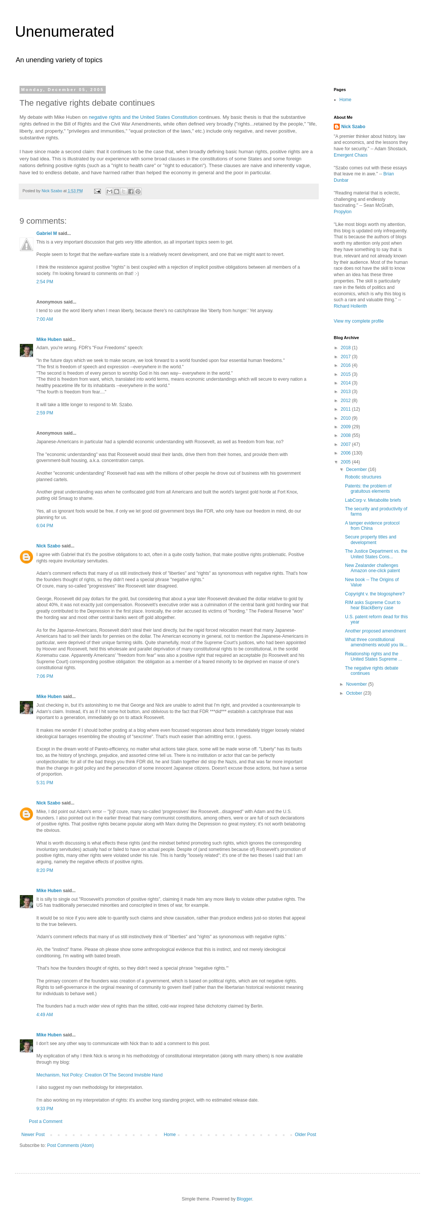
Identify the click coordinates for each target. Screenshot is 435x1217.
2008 (346, 435)
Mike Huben (49, 339)
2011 (346, 409)
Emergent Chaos (351, 155)
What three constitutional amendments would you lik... (376, 642)
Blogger (244, 1199)
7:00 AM (44, 319)
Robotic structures (363, 477)
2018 (346, 347)
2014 (346, 383)
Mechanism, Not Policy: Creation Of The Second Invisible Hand (99, 1075)
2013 (346, 391)
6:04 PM (44, 525)
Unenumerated (64, 31)
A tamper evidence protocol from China (372, 525)
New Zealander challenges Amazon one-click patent (372, 568)
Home (170, 1134)
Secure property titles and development (370, 539)
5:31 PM (44, 782)
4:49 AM (44, 1014)
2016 (346, 365)
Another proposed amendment (375, 631)
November (357, 684)
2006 (346, 453)
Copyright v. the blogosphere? (375, 594)
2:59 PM (44, 413)
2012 (346, 400)
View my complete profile (359, 321)
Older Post (305, 1134)
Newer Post (33, 1134)
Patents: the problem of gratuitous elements (368, 488)
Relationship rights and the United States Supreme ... (373, 656)
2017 (346, 356)
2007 (346, 444)
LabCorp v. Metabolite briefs (373, 500)
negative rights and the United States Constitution (143, 117)
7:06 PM (44, 676)
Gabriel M (46, 233)
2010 (346, 418)
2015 (346, 374)
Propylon (342, 211)
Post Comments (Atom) (70, 1145)
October (354, 693)
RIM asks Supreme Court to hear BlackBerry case (372, 605)
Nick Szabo (48, 546)
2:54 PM (44, 281)
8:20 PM (44, 870)
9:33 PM (44, 1108)
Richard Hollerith (350, 306)
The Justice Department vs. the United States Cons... (376, 554)
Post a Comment (45, 1121)
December (357, 469)
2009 (346, 426)
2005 (346, 462)
